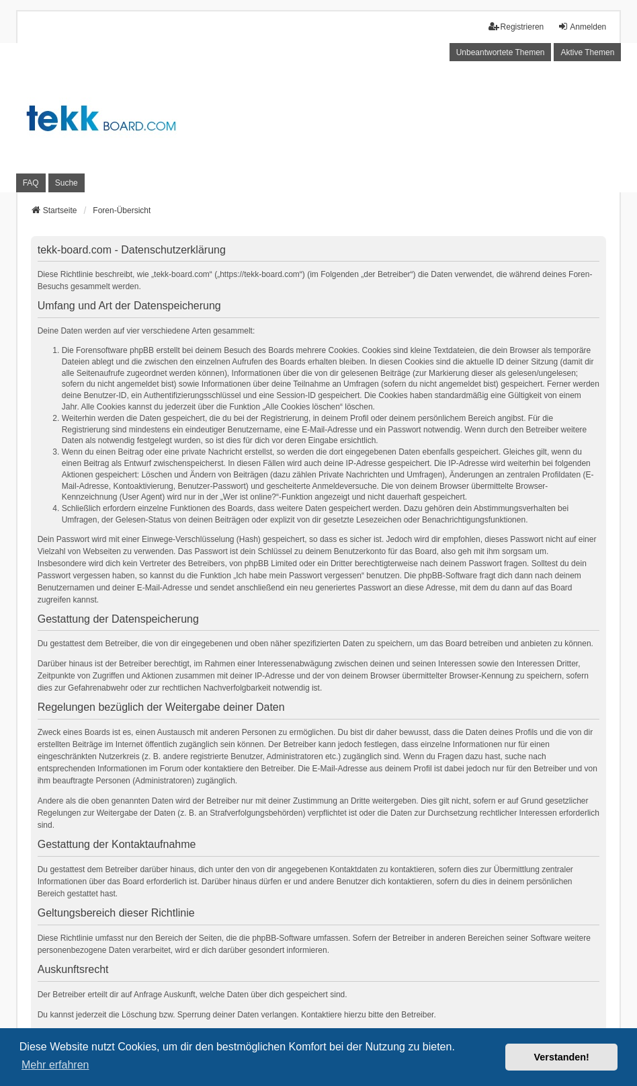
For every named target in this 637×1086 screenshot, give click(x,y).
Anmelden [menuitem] (582, 27)
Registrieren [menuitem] (516, 27)
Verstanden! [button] (561, 1057)
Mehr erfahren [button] (55, 1065)
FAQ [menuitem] (31, 183)
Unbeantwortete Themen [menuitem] (500, 52)
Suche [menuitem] (66, 183)
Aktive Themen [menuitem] (587, 52)
